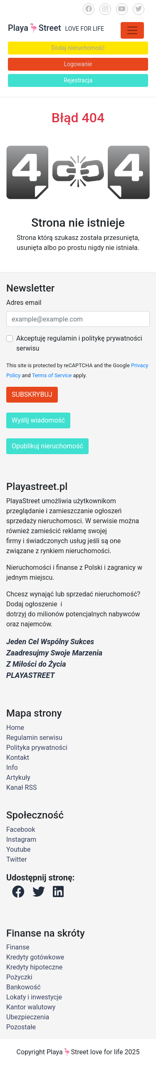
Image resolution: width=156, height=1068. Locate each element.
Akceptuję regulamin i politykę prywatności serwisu (79, 343)
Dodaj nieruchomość (77, 47)
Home (15, 728)
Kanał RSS (21, 787)
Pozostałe (21, 1027)
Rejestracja (78, 80)
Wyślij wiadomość (38, 420)
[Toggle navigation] (132, 30)
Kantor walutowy (30, 1007)
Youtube (18, 849)
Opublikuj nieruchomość (47, 446)
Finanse (18, 947)
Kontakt (17, 757)
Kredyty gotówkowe (35, 957)
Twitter (16, 859)
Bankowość (23, 987)
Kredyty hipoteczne (34, 967)
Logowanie (78, 64)
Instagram (21, 839)
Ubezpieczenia (27, 1017)
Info (12, 767)
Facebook (20, 829)
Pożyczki (19, 977)
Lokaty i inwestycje (34, 997)
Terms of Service (52, 375)
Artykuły (18, 777)
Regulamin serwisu (34, 738)
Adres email (23, 303)
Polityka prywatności (36, 748)
